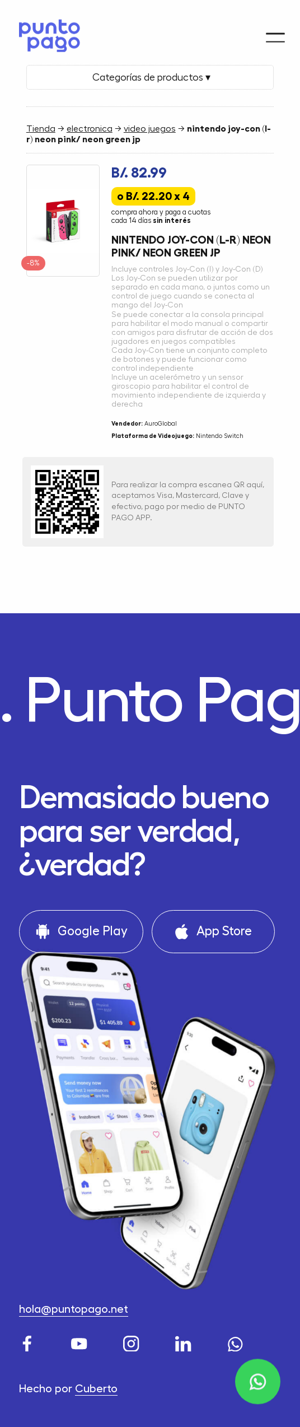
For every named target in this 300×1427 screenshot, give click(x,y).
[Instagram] (133, 1341)
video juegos (150, 128)
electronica (89, 128)
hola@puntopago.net (73, 1309)
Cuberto (96, 1389)
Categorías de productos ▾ (150, 77)
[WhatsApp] (237, 1341)
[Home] (45, 31)
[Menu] (275, 28)
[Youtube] (81, 1341)
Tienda (40, 128)
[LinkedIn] (185, 1341)
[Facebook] (29, 1341)
